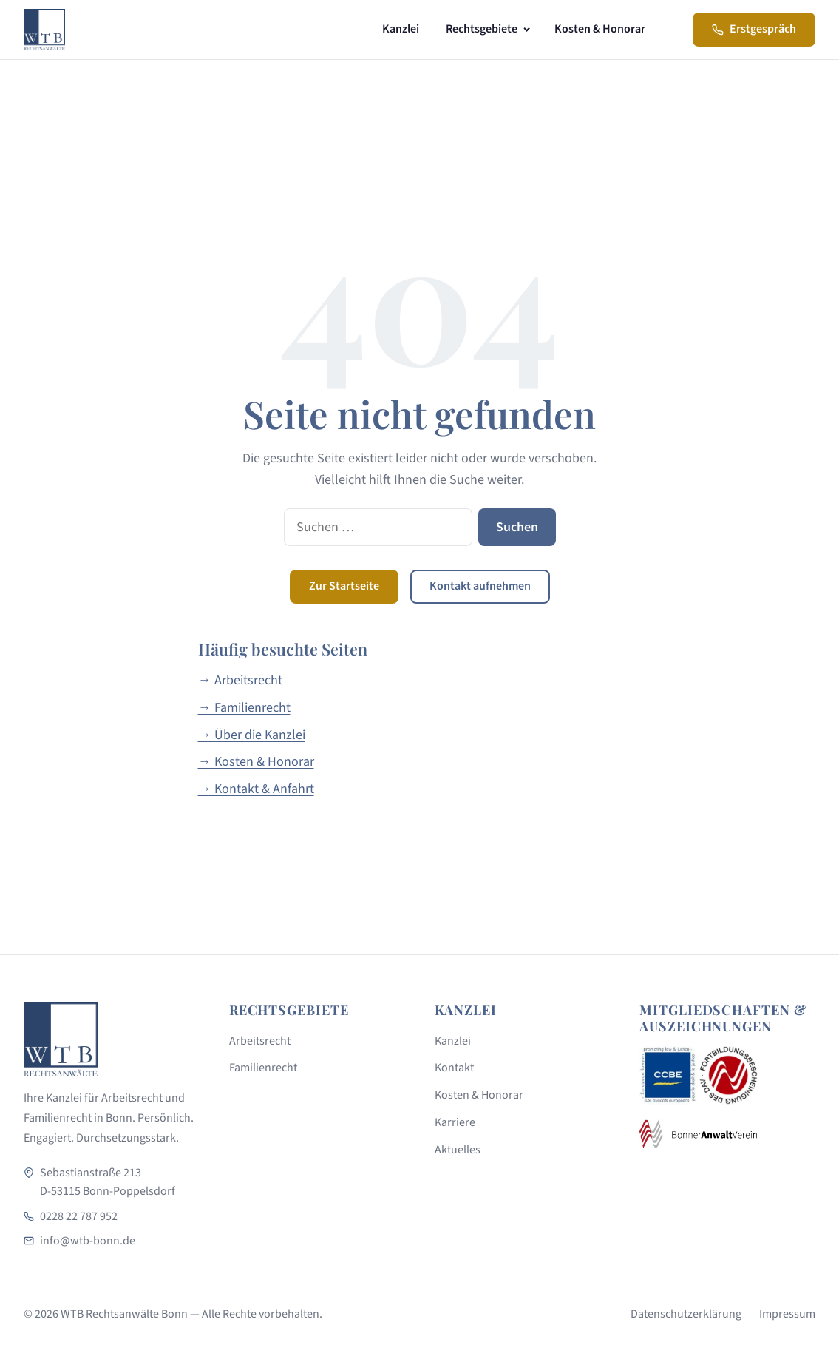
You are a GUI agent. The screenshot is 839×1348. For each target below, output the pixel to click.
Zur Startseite (344, 586)
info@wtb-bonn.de (87, 1241)
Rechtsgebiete (481, 29)
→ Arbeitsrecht (240, 680)
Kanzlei (400, 29)
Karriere (455, 1122)
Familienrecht (263, 1067)
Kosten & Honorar (599, 29)
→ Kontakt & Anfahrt (256, 789)
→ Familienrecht (244, 707)
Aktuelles (457, 1150)
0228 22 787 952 (79, 1216)
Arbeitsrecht (260, 1041)
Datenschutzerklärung (686, 1314)
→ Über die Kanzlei (251, 735)
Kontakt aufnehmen (480, 586)
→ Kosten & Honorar (256, 761)
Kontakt (454, 1067)
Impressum (787, 1314)
